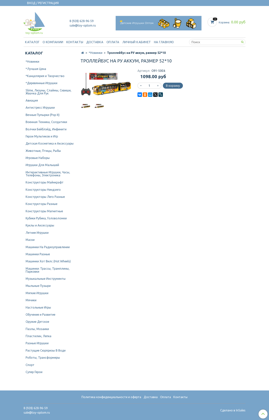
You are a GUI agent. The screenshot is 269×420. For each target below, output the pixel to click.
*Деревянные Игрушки (41, 83)
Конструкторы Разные (41, 204)
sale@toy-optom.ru (82, 25)
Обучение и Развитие (40, 314)
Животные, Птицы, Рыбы (43, 150)
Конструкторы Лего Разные (45, 196)
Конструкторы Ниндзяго (43, 189)
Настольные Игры (38, 307)
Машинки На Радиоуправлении (48, 247)
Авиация (32, 100)
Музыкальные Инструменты (46, 278)
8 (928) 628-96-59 (81, 21)
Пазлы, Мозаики (37, 329)
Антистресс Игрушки (40, 107)
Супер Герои (34, 372)
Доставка (94, 42)
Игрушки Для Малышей (42, 165)
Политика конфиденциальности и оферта (111, 397)
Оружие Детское (37, 321)
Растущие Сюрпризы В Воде (46, 350)
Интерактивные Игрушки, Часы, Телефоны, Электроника (48, 174)
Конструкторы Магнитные (44, 211)
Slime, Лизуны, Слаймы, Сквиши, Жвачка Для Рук (48, 92)
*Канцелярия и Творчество (45, 76)
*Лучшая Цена (36, 68)
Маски (30, 239)
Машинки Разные (38, 254)
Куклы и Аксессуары (40, 225)
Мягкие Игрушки (37, 293)
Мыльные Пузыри (38, 285)
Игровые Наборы (38, 158)
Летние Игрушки (37, 232)
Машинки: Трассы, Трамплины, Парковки (47, 270)
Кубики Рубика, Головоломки (46, 218)
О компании (53, 42)
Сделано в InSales (232, 410)
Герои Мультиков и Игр (42, 136)
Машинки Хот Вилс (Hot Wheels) (48, 261)
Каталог (32, 42)
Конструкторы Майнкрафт (45, 182)
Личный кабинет (136, 42)
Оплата (112, 42)
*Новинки (95, 52)
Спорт (30, 365)
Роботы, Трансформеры (43, 357)
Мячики (31, 300)
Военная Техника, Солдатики (46, 122)
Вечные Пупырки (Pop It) (43, 115)
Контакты (74, 42)
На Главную (164, 42)
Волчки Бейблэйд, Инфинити (46, 129)
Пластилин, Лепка (38, 336)
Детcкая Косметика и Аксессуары (50, 143)
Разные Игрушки (37, 343)
